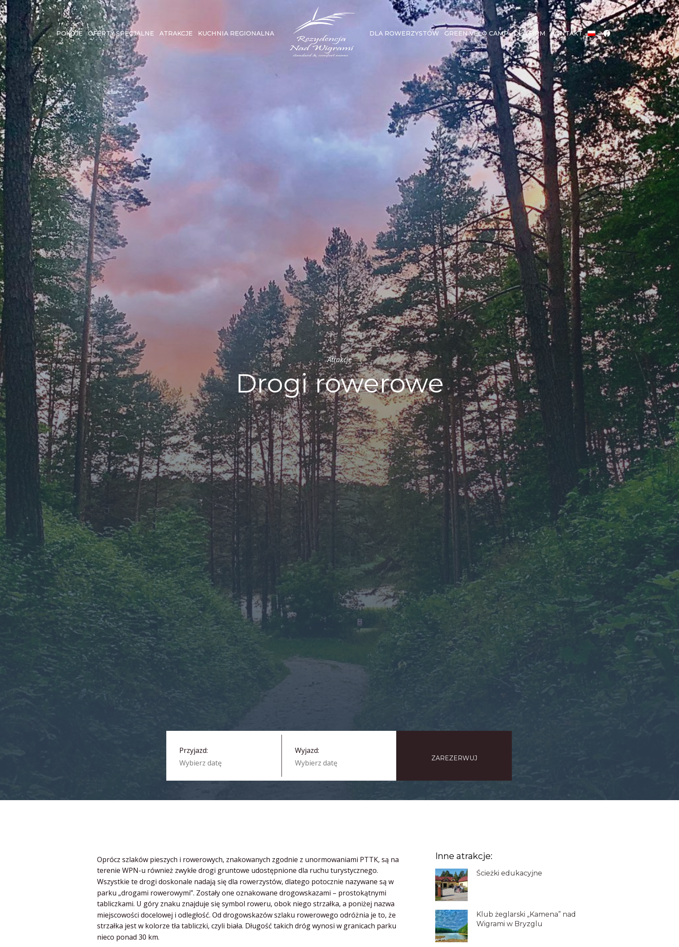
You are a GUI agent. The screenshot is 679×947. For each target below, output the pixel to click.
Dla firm (530, 33)
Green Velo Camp (476, 33)
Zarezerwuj (454, 758)
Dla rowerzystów (404, 33)
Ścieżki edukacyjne (509, 873)
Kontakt (566, 33)
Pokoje (69, 33)
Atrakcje (176, 33)
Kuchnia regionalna (236, 33)
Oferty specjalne (121, 33)
